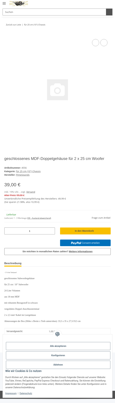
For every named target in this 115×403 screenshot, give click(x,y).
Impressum (11, 393)
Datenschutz (26, 393)
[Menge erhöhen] (51, 235)
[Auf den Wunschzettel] (103, 42)
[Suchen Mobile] (54, 12)
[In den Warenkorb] (6, 35)
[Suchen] (108, 12)
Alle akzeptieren (58, 346)
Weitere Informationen (81, 255)
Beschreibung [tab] (13, 267)
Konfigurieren (58, 355)
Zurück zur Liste (14, 24)
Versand (30, 196)
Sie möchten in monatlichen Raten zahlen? (57, 255)
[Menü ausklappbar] (4, 2)
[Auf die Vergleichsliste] (95, 42)
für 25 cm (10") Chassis (28, 175)
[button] (97, 3)
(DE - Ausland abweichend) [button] (39, 222)
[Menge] (29, 235)
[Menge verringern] (8, 235)
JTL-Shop (63, 399)
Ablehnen (58, 364)
